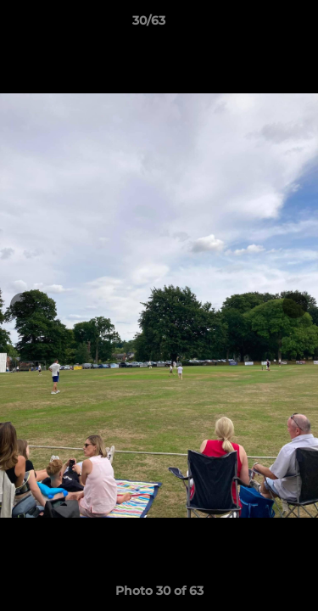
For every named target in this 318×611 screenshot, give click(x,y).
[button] (257, 24)
